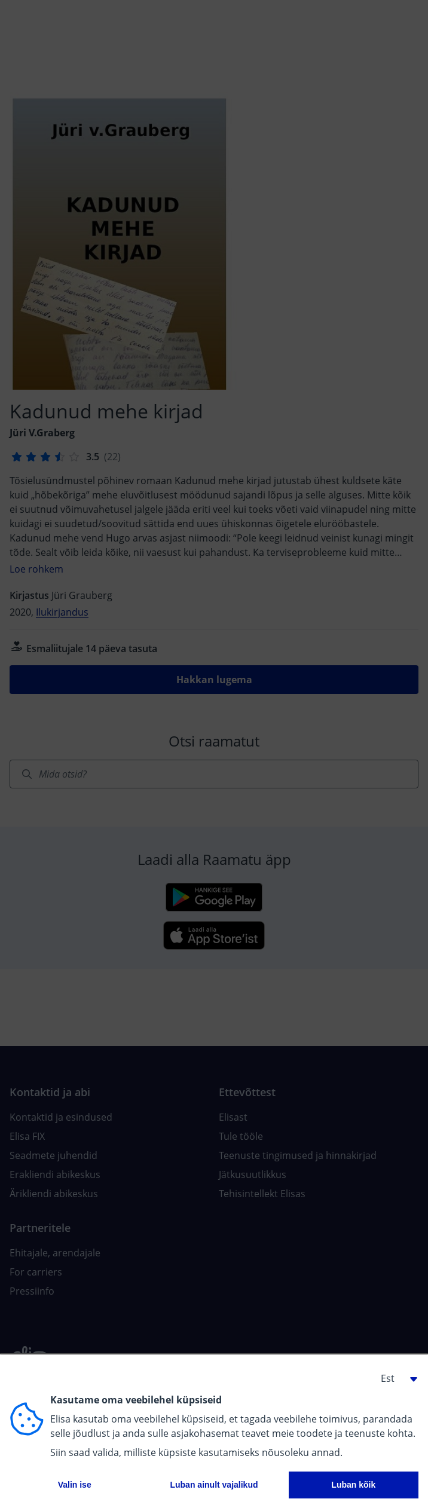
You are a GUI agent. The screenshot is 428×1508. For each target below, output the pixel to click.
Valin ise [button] (74, 1484)
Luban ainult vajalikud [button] (214, 1484)
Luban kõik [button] (353, 1484)
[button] (394, 1378)
